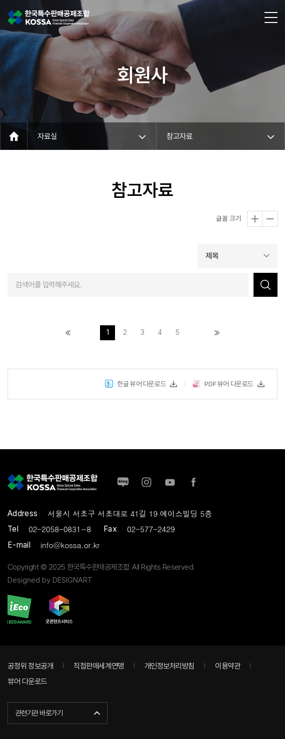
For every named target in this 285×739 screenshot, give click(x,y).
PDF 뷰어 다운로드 (223, 387)
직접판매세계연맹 (99, 666)
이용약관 (227, 666)
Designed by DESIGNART (50, 580)
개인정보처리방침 (169, 666)
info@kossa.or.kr (70, 545)
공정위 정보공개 (30, 666)
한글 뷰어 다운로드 (135, 387)
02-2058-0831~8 (59, 529)
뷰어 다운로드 (27, 681)
